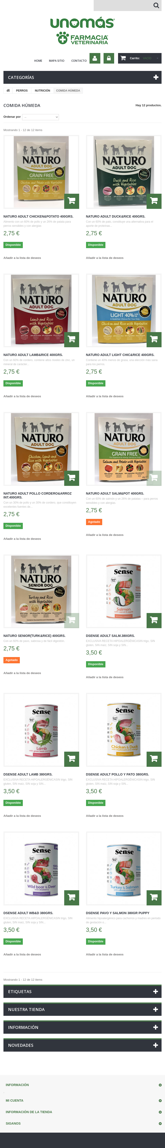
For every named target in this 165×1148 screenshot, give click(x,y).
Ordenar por (12, 116)
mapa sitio (56, 61)
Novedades (20, 1045)
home (38, 61)
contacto (79, 61)
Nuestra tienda (26, 1009)
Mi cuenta (14, 1100)
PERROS (22, 90)
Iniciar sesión (109, 58)
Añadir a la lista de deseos (22, 258)
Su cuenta (95, 58)
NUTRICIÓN (42, 90)
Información (23, 1027)
